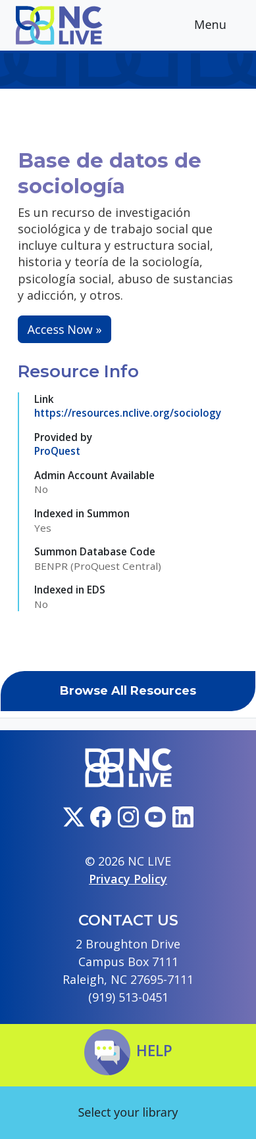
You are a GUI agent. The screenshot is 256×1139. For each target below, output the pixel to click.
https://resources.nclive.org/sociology (127, 412)
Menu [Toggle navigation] (220, 26)
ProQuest (57, 450)
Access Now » (65, 329)
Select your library (128, 1112)
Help (128, 1050)
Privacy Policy (128, 879)
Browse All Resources (128, 691)
